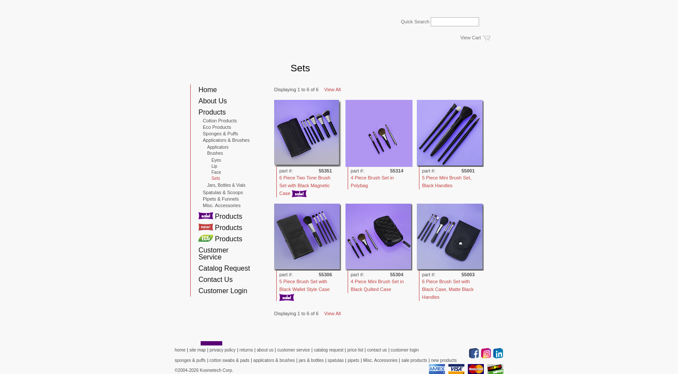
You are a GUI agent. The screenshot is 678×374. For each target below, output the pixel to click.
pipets (353, 360)
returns (246, 350)
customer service (293, 350)
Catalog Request (224, 268)
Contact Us (215, 279)
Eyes (216, 160)
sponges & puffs (190, 360)
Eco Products (217, 127)
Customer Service (213, 253)
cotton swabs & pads (229, 360)
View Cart (471, 37)
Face (216, 172)
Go (491, 19)
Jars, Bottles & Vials (226, 185)
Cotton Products (220, 120)
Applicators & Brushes (226, 140)
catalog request (328, 350)
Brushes (215, 153)
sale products (414, 360)
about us (265, 350)
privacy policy (223, 350)
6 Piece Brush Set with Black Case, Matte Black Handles (447, 289)
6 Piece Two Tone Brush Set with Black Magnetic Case (304, 185)
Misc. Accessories (221, 205)
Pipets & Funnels (221, 198)
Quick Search (415, 21)
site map (197, 350)
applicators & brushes (274, 360)
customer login (405, 350)
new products (444, 360)
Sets (215, 178)
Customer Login (222, 290)
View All (332, 89)
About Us (212, 101)
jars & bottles (311, 360)
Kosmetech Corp (211, 41)
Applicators (217, 147)
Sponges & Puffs (220, 133)
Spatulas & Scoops (223, 192)
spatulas (336, 360)
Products (212, 112)
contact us (377, 350)
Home (207, 89)
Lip (214, 166)
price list (355, 350)
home (180, 350)
